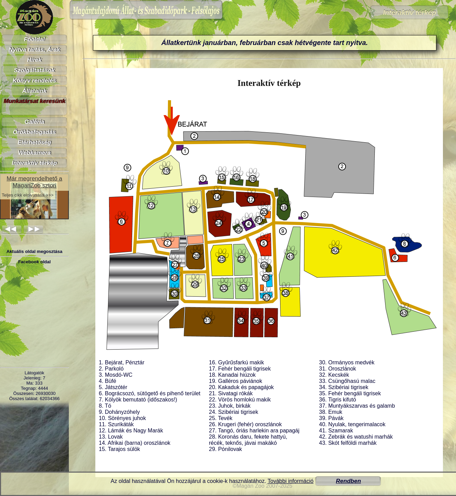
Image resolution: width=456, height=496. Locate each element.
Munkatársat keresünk (34, 101)
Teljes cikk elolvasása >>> (28, 195)
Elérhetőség (34, 142)
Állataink (34, 91)
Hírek (34, 60)
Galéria (34, 122)
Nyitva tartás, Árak (34, 49)
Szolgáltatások (34, 70)
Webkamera (34, 153)
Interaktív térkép (34, 163)
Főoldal (34, 39)
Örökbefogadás (34, 132)
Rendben (348, 481)
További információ (291, 481)
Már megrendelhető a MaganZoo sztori (34, 182)
